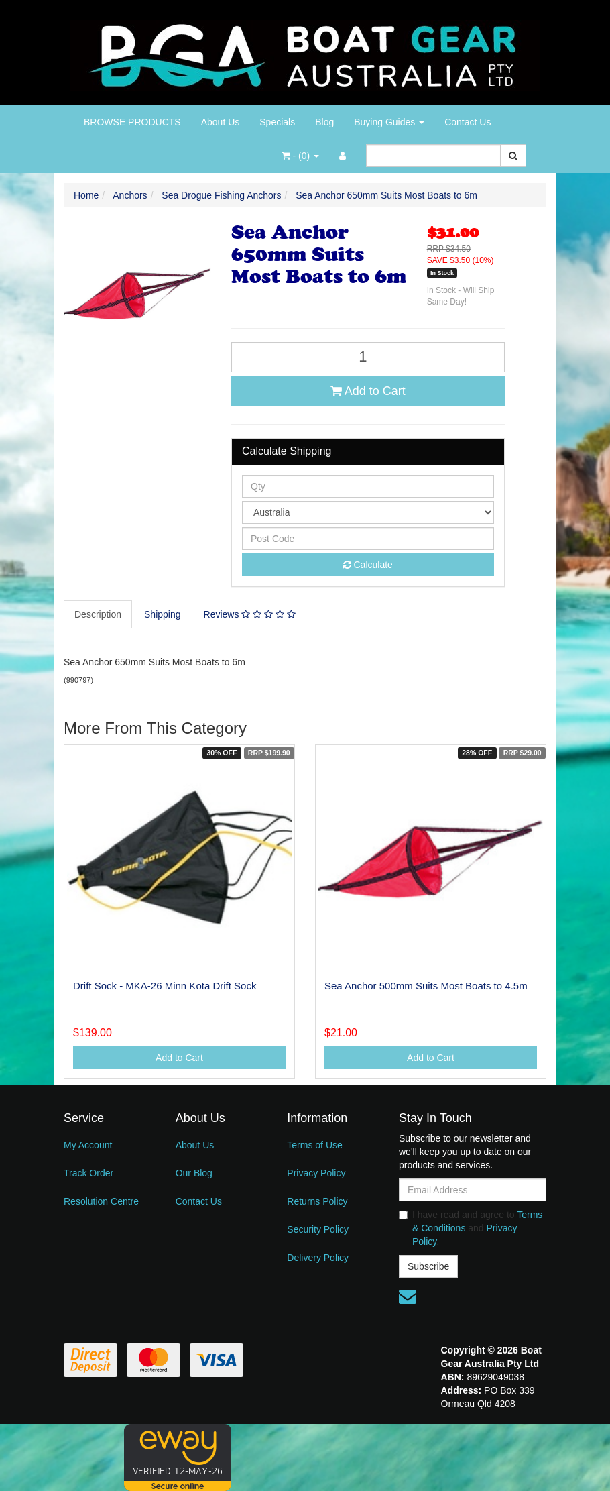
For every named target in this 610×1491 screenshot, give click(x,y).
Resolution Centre (101, 1201)
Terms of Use (314, 1145)
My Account (88, 1145)
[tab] (98, 614)
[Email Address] (472, 1189)
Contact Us (467, 122)
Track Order (88, 1173)
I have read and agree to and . (470, 1228)
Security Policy (318, 1229)
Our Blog (194, 1173)
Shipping (162, 614)
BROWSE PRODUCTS (132, 122)
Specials (277, 122)
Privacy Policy (316, 1173)
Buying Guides (389, 122)
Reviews (250, 614)
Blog (324, 122)
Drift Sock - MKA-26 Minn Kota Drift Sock (164, 985)
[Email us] (407, 1296)
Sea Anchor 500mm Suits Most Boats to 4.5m (426, 985)
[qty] (368, 486)
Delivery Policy (318, 1257)
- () (300, 155)
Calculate (368, 564)
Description (97, 614)
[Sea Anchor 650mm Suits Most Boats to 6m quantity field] (368, 357)
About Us (220, 122)
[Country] (368, 512)
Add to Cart (368, 391)
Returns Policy (317, 1201)
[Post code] (368, 538)
